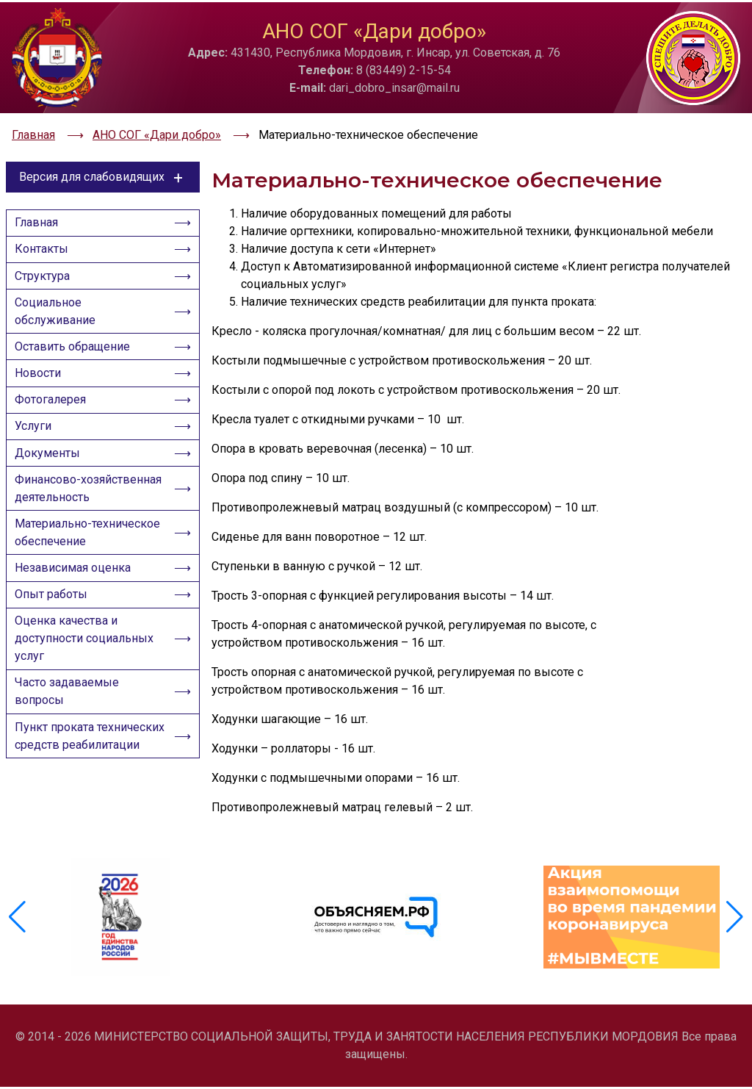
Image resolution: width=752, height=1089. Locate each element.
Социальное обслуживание (58, 315)
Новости (41, 384)
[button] (735, 924)
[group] (120, 924)
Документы (51, 474)
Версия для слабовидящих (103, 167)
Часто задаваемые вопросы (70, 752)
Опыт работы (54, 648)
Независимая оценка (76, 618)
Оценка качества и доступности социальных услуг (87, 695)
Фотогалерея (54, 414)
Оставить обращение (76, 354)
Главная (40, 216)
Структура (45, 276)
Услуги (36, 444)
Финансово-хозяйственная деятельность (58, 522)
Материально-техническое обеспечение (89, 578)
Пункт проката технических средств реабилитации (76, 808)
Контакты (45, 246)
